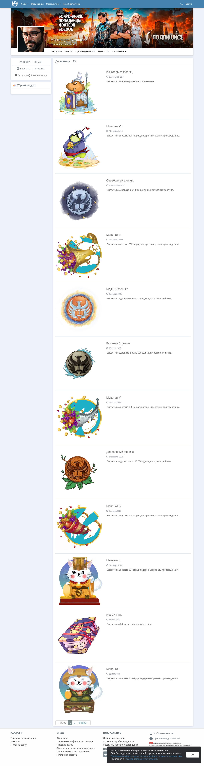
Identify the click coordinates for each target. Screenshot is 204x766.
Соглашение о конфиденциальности (76, 748)
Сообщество (53, 4)
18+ (151, 743)
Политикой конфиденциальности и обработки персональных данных (146, 756)
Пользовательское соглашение (73, 751)
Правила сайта (65, 744)
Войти (189, 4)
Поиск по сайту (19, 744)
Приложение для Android (164, 738)
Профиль (57, 51)
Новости (15, 741)
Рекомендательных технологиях (141, 759)
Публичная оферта (67, 755)
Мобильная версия (161, 733)
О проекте (62, 738)
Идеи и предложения (114, 738)
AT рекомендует (26, 85)
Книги (24, 4)
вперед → (84, 722)
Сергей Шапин (131, 744)
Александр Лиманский (69, 40)
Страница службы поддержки (118, 741)
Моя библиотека (71, 4)
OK (192, 754)
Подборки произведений (23, 738)
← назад (61, 722)
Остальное (119, 51)
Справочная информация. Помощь (75, 741)
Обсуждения (37, 4)
